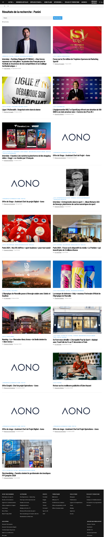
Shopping (64, 337)
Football (11, 56)
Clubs (71, 505)
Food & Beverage (61, 290)
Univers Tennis (91, 524)
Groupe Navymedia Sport (94, 521)
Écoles (88, 497)
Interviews (5, 508)
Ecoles (72, 513)
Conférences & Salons (58, 502)
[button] (3, 2)
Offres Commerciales (58, 508)
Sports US (48, 151)
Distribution (9, 151)
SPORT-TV (90, 530)
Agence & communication (63, 56)
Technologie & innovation (60, 199)
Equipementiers (61, 106)
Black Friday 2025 (6, 513)
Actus (55, 56)
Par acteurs (73, 494)
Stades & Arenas (10, 336)
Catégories (23, 494)
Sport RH (74, 152)
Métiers (89, 505)
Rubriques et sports (7, 497)
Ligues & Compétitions (76, 502)
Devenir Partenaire (7, 524)
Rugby (44, 499)
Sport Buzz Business (8, 494)
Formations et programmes (94, 502)
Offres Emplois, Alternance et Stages (62, 152)
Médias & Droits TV (25, 508)
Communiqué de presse (8, 530)
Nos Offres (5, 521)
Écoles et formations (7, 499)
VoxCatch (89, 527)
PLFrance (89, 535)
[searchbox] (27, 18)
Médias (72, 508)
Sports (26, 106)
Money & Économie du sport (27, 511)
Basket (58, 335)
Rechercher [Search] (57, 18)
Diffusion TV (55, 499)
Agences (72, 511)
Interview (16, 56)
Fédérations (5, 56)
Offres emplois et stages (9, 505)
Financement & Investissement (20, 151)
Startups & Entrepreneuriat (9, 153)
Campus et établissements (94, 499)
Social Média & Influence (17, 106)
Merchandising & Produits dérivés (37, 151)
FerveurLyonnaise (92, 532)
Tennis (44, 505)
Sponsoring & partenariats (26, 56)
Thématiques (56, 494)
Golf (44, 513)
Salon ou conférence (7, 532)
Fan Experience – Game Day (27, 497)
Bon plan (4, 535)
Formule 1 (45, 508)
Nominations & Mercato (26, 516)
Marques (72, 497)
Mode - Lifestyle (57, 337)
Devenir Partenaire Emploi (9, 527)
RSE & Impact (15, 290)
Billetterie (55, 497)
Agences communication (9, 502)
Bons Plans (5, 511)
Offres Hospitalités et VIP (59, 505)
